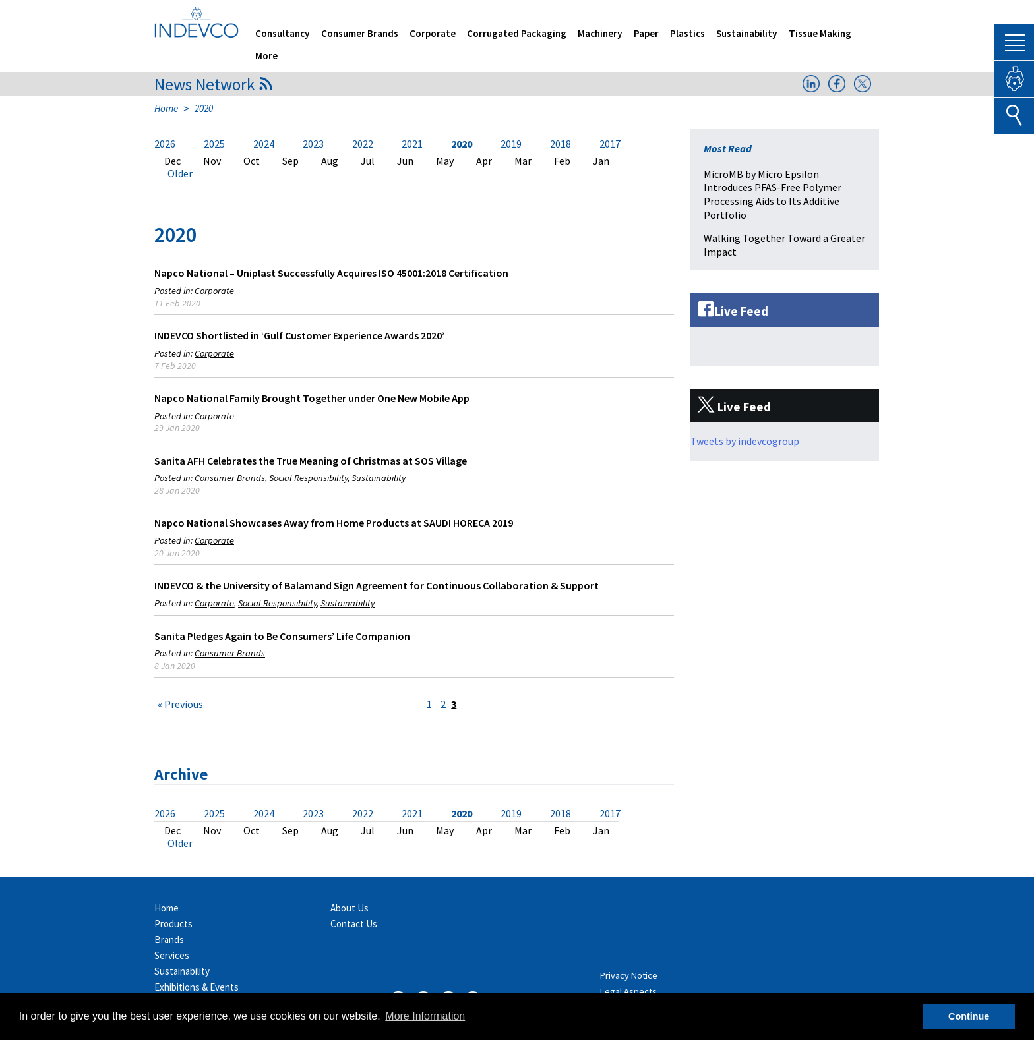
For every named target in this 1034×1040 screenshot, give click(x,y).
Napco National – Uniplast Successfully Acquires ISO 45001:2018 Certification (331, 272)
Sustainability (746, 33)
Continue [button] (968, 1016)
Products (173, 923)
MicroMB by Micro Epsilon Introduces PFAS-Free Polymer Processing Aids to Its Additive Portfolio (772, 194)
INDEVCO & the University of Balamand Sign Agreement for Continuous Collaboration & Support (376, 585)
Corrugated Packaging (516, 33)
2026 (164, 143)
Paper (646, 33)
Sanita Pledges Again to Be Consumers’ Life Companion (282, 636)
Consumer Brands (359, 33)
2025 (214, 143)
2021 (412, 143)
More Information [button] (425, 1016)
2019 (511, 143)
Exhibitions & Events (196, 987)
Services (171, 955)
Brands (169, 939)
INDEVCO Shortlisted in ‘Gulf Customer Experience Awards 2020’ (299, 335)
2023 (313, 143)
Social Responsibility (308, 478)
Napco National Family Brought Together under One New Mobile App (312, 398)
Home (166, 108)
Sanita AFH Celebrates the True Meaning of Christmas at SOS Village (310, 460)
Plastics (687, 33)
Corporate (433, 33)
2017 (610, 143)
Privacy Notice (628, 975)
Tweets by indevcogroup (744, 441)
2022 (362, 143)
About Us (349, 908)
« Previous (180, 703)
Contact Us (353, 923)
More (266, 55)
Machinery (600, 33)
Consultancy (282, 33)
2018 (560, 143)
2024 (263, 143)
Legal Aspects (628, 991)
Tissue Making (820, 33)
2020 (461, 143)
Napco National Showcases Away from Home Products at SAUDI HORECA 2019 (333, 522)
